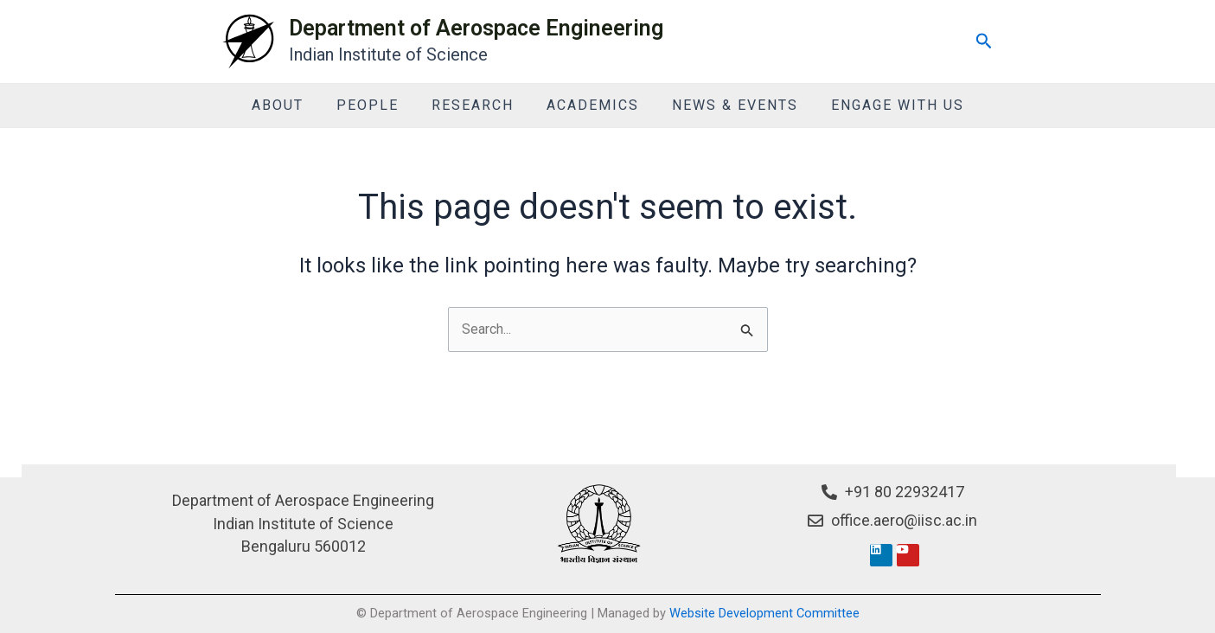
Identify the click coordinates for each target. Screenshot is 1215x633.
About (291, 105)
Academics (590, 105)
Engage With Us (884, 105)
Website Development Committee (764, 613)
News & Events (727, 105)
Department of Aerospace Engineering (476, 28)
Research (475, 105)
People (375, 105)
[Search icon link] (984, 41)
